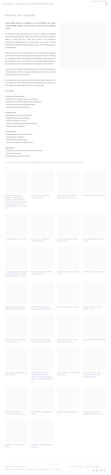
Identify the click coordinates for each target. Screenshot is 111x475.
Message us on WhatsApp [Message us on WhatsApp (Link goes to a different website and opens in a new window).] (100, 1)
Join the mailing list (96, 470)
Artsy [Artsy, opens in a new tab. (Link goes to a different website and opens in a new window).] (99, 470)
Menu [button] (106, 4)
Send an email (94, 470)
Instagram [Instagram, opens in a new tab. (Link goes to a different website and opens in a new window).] (102, 470)
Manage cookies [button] (21, 466)
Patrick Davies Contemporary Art (28, 4)
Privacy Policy (9, 466)
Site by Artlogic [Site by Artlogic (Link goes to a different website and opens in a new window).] (56, 469)
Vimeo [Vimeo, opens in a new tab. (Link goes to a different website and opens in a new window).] (105, 470)
